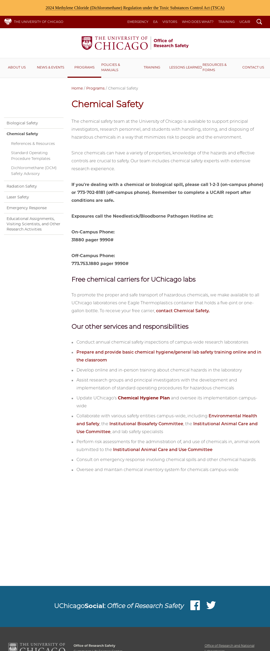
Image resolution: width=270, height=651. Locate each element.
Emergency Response (27, 207)
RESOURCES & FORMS (214, 67)
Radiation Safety (22, 186)
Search (259, 22)
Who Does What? (198, 22)
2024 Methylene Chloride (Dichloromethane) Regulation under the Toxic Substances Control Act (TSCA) (135, 8)
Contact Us (253, 67)
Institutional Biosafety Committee (146, 423)
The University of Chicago (38, 22)
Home (77, 88)
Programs (84, 67)
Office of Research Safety (135, 43)
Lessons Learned (185, 67)
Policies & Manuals (110, 67)
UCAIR (244, 22)
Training (226, 22)
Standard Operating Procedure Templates (30, 155)
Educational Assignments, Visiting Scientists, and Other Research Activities (33, 224)
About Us (17, 67)
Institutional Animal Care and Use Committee (163, 449)
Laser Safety (18, 197)
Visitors (169, 22)
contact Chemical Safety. (183, 310)
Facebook (195, 606)
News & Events (50, 67)
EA (155, 22)
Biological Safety (22, 123)
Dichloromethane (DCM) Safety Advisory (34, 170)
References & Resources (33, 143)
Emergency (137, 22)
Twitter (211, 606)
